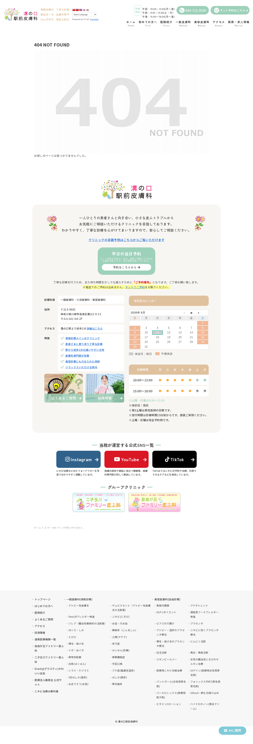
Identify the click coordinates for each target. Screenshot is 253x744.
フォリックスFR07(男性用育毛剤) (205, 684)
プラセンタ (196, 623)
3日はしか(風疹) (77, 677)
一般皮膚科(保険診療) (80, 599)
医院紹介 (40, 612)
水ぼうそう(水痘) (78, 684)
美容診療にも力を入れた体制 (82, 361)
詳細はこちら (95, 328)
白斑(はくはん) (77, 664)
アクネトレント (199, 605)
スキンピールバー (166, 659)
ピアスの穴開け (165, 623)
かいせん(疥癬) (120, 650)
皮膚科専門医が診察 (77, 355)
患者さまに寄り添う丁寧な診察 (84, 344)
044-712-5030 (192, 10)
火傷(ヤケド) (119, 637)
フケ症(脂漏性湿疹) (123, 670)
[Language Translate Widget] (84, 14)
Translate (91, 19)
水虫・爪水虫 (120, 623)
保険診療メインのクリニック (82, 338)
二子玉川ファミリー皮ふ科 (49, 659)
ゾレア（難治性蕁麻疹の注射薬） (87, 623)
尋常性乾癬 (74, 657)
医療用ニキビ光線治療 (169, 670)
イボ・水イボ (76, 650)
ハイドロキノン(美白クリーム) (204, 706)
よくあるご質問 (44, 619)
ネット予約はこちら (229, 10)
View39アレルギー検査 (81, 616)
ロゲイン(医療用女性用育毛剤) (205, 673)
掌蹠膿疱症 (118, 657)
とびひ (72, 637)
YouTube (126, 459)
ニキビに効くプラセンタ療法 (204, 632)
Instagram (78, 459)
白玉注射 (161, 652)
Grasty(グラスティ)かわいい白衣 (49, 671)
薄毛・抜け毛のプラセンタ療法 (170, 644)
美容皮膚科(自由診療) (167, 599)
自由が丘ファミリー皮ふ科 (49, 648)
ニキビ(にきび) (120, 616)
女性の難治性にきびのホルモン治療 (204, 661)
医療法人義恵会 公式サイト (48, 682)
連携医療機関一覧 (45, 639)
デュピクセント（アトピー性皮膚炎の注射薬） (131, 608)
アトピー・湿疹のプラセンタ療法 (170, 632)
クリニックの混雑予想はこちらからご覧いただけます (126, 240)
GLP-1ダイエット (166, 612)
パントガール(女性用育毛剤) (171, 684)
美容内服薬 (162, 605)
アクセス (40, 626)
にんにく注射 (198, 641)
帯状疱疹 (117, 684)
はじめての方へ (44, 606)
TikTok (174, 459)
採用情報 (40, 632)
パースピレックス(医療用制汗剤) (171, 695)
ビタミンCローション (168, 704)
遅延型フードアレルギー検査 (204, 614)
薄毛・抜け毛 (76, 643)
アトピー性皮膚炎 (78, 605)
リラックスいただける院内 (81, 367)
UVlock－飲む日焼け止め (204, 693)
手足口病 (117, 664)
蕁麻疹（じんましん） (125, 630)
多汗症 (116, 643)
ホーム (37, 527)
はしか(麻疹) (119, 677)
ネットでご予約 (135, 287)
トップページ (42, 599)
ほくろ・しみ (76, 630)
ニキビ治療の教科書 (47, 691)
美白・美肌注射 (199, 652)
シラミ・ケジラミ (78, 670)
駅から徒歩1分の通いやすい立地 (84, 350)
